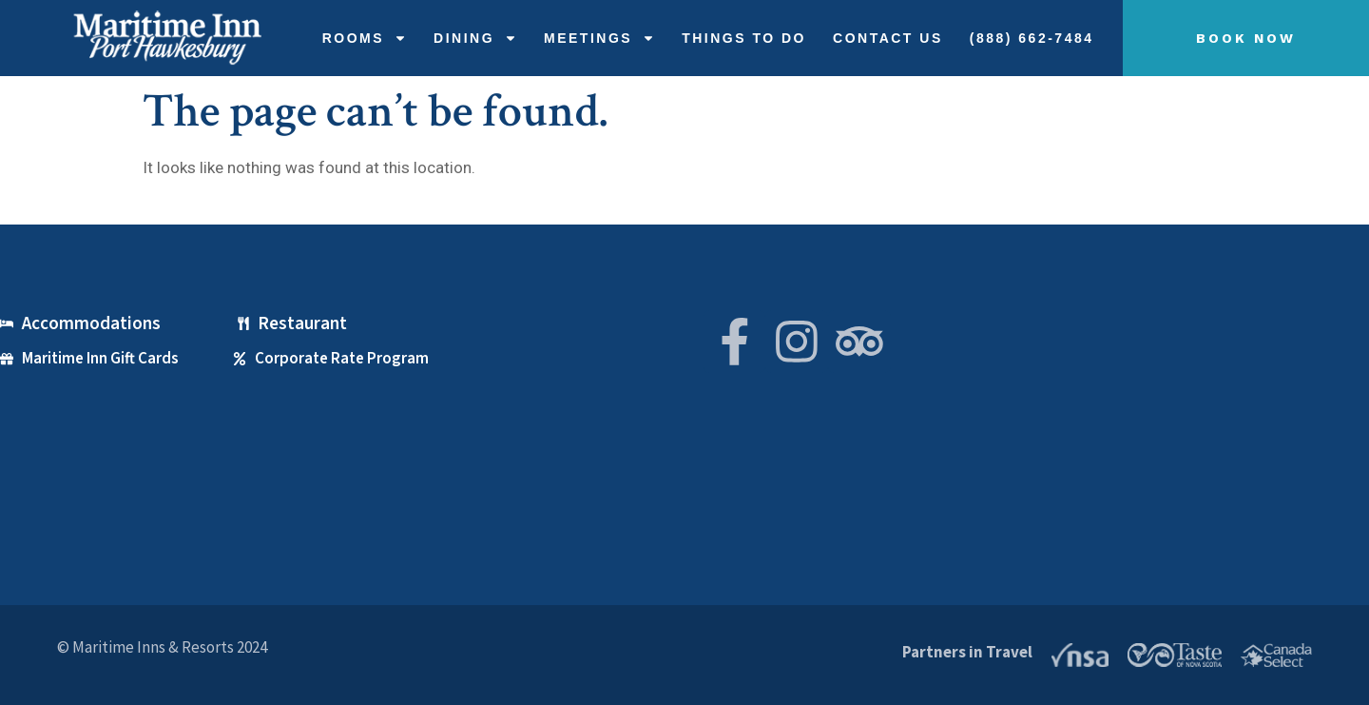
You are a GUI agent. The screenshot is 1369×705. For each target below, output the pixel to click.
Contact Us (888, 38)
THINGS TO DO (744, 38)
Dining (475, 38)
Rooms (364, 38)
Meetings (599, 38)
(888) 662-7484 (1032, 38)
